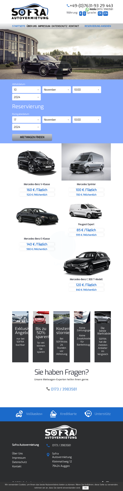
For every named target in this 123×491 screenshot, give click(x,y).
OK (85, 488)
